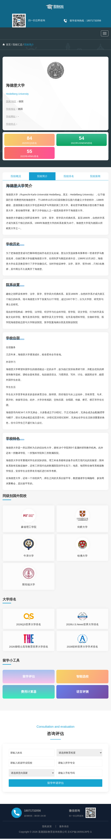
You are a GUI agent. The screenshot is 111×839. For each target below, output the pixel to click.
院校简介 (42, 176)
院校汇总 (17, 44)
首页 (7, 44)
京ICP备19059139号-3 (79, 832)
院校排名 (69, 176)
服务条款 (64, 826)
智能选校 (82, 676)
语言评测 (82, 692)
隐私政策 (47, 826)
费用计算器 (28, 692)
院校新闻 (95, 176)
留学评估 (29, 676)
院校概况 (16, 176)
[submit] (55, 783)
